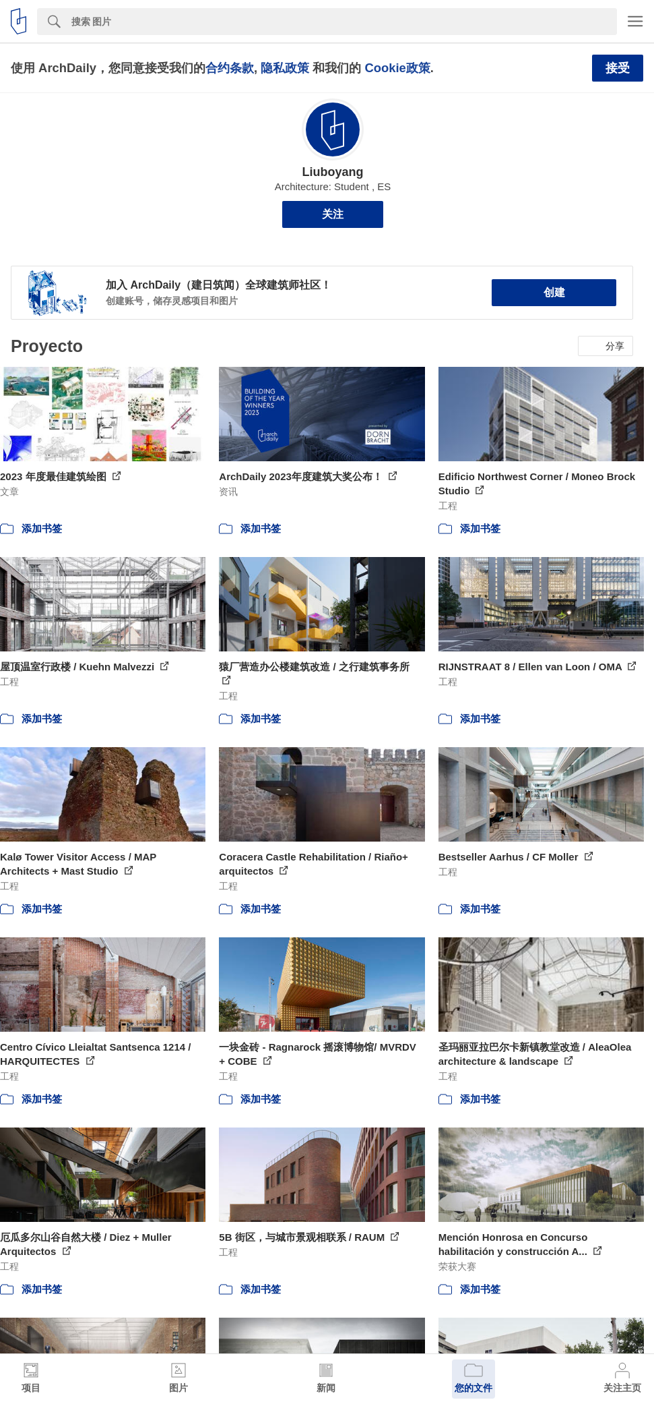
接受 (618, 68)
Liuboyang (332, 172)
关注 (333, 214)
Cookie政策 (397, 68)
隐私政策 (285, 68)
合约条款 (229, 68)
